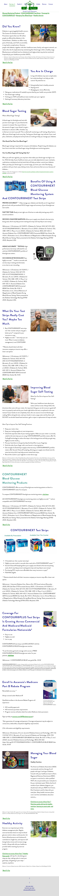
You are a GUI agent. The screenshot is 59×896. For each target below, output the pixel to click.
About (5, 4)
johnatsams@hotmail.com (29, 890)
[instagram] (29, 882)
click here (45, 494)
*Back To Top (6, 524)
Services (12, 4)
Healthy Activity (38, 15)
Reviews (44, 4)
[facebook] (29, 878)
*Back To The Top (7, 62)
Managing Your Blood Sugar (24, 15)
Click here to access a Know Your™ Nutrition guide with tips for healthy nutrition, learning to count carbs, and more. (42, 805)
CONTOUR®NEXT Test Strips (31, 13)
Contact (51, 4)
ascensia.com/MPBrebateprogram (22, 716)
